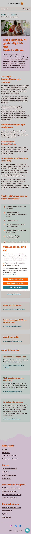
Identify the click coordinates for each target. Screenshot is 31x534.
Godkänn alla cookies (15, 279)
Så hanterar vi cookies (9, 274)
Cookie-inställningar (15, 287)
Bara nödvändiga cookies (15, 283)
